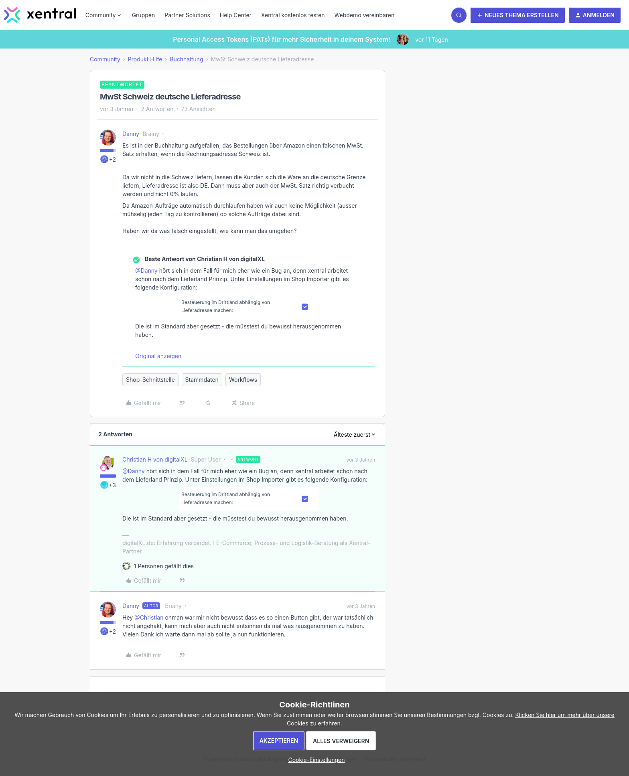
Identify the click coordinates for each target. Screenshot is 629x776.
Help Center (236, 15)
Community (105, 59)
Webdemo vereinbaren (364, 15)
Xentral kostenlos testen (293, 15)
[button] (517, 15)
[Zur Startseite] (40, 15)
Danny (130, 133)
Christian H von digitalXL (155, 459)
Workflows (243, 379)
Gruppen (143, 15)
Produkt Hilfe (145, 59)
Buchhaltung (186, 59)
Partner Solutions (187, 15)
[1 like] (164, 566)
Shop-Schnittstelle (150, 379)
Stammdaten (202, 379)
